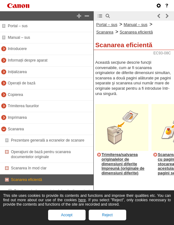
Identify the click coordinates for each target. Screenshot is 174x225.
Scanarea (16, 129)
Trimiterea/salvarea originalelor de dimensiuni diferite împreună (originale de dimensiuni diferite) (123, 163)
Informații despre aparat (27, 60)
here (82, 200)
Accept (66, 215)
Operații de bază (21, 83)
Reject (107, 215)
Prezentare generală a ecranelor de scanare (47, 140)
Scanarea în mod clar (29, 168)
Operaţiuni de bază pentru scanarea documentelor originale (41, 154)
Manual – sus (19, 37)
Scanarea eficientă (26, 180)
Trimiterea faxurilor (23, 106)
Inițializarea (17, 72)
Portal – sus (17, 26)
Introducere (17, 49)
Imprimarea (17, 117)
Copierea (15, 94)
